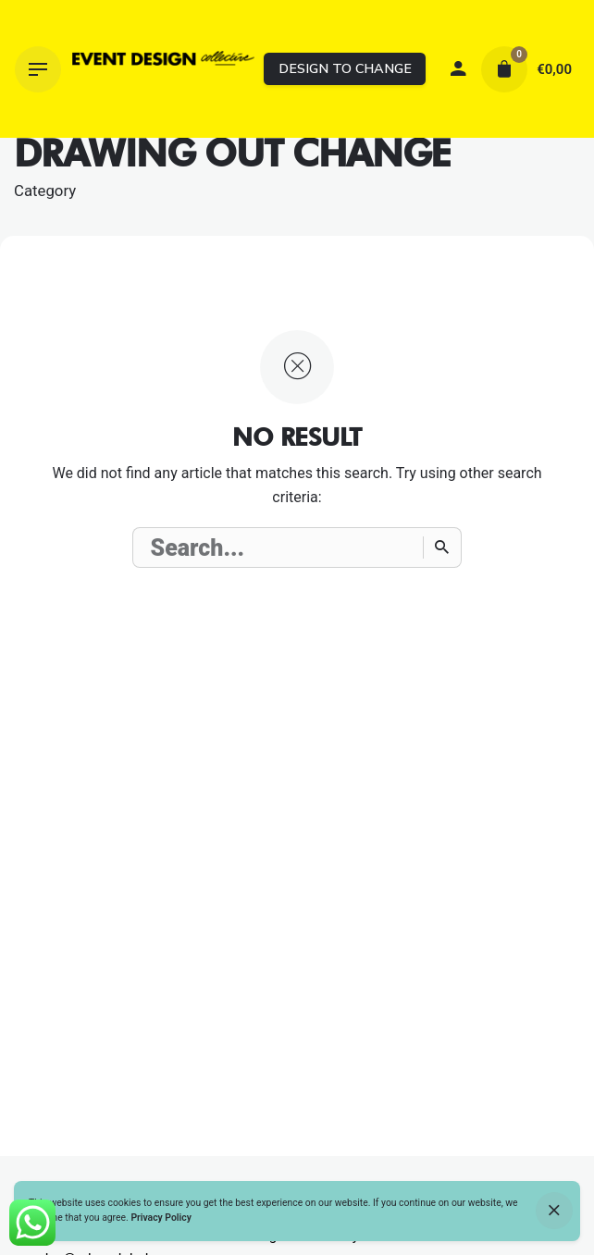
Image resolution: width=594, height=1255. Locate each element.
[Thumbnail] (163, 69)
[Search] (442, 547)
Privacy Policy (160, 1218)
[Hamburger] (38, 69)
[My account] (458, 69)
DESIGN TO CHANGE (345, 68)
